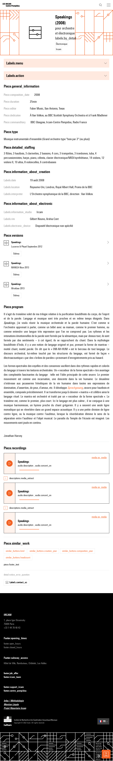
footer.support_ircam (15, 687)
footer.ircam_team (14, 677)
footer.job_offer (13, 673)
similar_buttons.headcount (18, 557)
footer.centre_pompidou (17, 691)
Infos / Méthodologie (15, 700)
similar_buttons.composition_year (77, 550)
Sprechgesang (75, 387)
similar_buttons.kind (15, 550)
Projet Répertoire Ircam (17, 708)
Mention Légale (13, 704)
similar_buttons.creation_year (43, 550)
